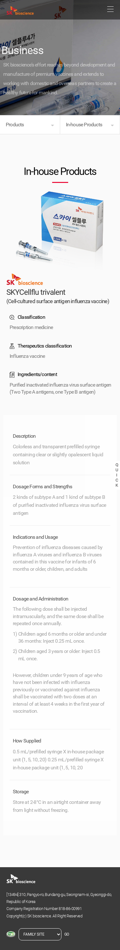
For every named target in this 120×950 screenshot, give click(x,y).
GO (66, 934)
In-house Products (84, 125)
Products (15, 125)
